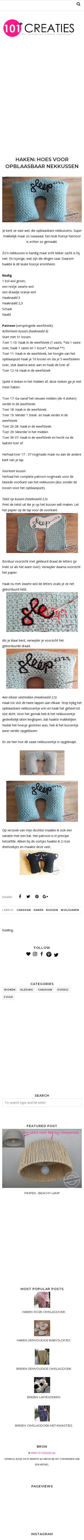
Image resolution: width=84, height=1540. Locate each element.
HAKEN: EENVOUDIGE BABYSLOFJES (44, 1340)
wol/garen (70, 910)
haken (38, 910)
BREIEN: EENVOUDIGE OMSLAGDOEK (43, 1368)
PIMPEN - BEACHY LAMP (42, 1193)
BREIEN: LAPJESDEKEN (43, 1397)
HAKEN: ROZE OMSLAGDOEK (43, 1312)
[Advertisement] (42, 100)
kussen (52, 910)
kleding (26, 989)
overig (63, 989)
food (8, 997)
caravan (24, 910)
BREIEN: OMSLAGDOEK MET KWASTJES (43, 1425)
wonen (9, 989)
